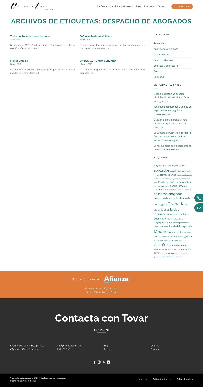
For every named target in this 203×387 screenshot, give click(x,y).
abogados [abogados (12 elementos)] (161, 170)
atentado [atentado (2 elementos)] (164, 174)
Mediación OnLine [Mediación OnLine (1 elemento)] (161, 237)
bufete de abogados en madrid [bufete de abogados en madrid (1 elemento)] (174, 179)
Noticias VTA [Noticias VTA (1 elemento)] (158, 240)
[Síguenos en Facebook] (94, 362)
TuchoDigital (32, 380)
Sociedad (159, 76)
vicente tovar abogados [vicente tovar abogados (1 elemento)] (169, 253)
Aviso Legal (142, 379)
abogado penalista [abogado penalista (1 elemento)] (178, 166)
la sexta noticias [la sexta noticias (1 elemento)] (177, 219)
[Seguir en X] (103, 362)
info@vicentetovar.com (69, 345)
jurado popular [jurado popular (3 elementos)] (178, 214)
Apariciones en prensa (166, 49)
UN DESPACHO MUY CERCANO (98, 60)
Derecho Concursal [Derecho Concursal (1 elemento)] (184, 190)
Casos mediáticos (163, 60)
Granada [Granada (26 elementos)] (176, 204)
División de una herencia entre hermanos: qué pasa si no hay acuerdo (170, 123)
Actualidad (159, 43)
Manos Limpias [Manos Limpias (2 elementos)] (175, 232)
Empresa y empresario (166, 65)
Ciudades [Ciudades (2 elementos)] (187, 182)
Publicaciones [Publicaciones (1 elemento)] (159, 249)
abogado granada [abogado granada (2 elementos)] (162, 165)
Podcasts (149, 6)
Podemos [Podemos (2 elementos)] (171, 245)
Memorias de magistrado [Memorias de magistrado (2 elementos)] (180, 236)
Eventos (158, 71)
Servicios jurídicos (121, 6)
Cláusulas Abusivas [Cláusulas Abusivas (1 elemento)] (161, 186)
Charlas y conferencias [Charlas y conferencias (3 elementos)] (170, 182)
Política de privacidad (162, 379)
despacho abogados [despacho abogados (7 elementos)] (168, 194)
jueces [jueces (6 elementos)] (165, 210)
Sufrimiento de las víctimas (95, 36)
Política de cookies (185, 379)
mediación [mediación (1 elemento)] (187, 232)
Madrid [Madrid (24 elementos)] (161, 231)
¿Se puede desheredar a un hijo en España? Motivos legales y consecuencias (173, 110)
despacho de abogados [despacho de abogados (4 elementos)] (167, 198)
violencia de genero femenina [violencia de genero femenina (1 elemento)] (171, 257)
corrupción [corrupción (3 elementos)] (160, 189)
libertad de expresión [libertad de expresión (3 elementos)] (181, 226)
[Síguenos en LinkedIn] (108, 362)
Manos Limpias (19, 60)
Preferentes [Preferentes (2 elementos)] (182, 245)
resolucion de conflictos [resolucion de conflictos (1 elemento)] (173, 249)
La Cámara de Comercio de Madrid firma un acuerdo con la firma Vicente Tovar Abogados (173, 136)
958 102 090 (63, 349)
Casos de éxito (162, 54)
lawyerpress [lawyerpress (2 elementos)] (159, 222)
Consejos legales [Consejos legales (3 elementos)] (178, 185)
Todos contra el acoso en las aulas (30, 36)
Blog (138, 6)
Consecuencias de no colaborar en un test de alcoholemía (173, 147)
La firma (102, 6)
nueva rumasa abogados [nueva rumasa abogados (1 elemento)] (173, 240)
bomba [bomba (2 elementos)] (172, 174)
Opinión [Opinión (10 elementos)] (160, 245)
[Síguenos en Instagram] (99, 362)
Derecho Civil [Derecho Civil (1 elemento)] (172, 190)
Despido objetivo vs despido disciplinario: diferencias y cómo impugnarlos (171, 97)
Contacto (163, 6)
